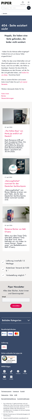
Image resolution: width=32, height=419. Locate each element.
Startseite (5, 13)
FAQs (11, 395)
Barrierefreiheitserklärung (8, 399)
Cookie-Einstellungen (23, 399)
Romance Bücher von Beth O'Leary (15, 230)
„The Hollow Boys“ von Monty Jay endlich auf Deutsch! (14, 133)
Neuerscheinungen (7, 98)
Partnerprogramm (6, 391)
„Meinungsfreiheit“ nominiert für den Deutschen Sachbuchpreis (15, 183)
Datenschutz (4, 395)
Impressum (16, 391)
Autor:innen (5, 93)
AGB (15, 395)
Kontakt (22, 391)
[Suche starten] (29, 8)
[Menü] (16, 357)
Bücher (3, 96)
